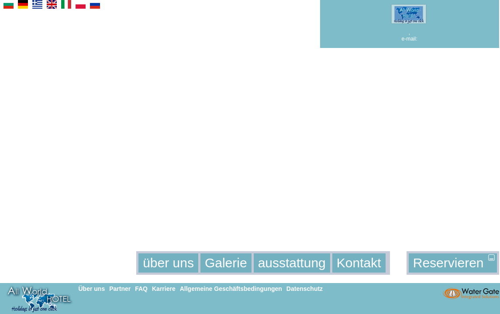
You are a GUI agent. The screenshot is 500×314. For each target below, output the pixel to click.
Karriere (164, 288)
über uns (168, 263)
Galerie (226, 263)
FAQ (141, 288)
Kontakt (359, 263)
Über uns (92, 288)
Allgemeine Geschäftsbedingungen (231, 288)
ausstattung (292, 263)
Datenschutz (304, 288)
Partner (120, 288)
